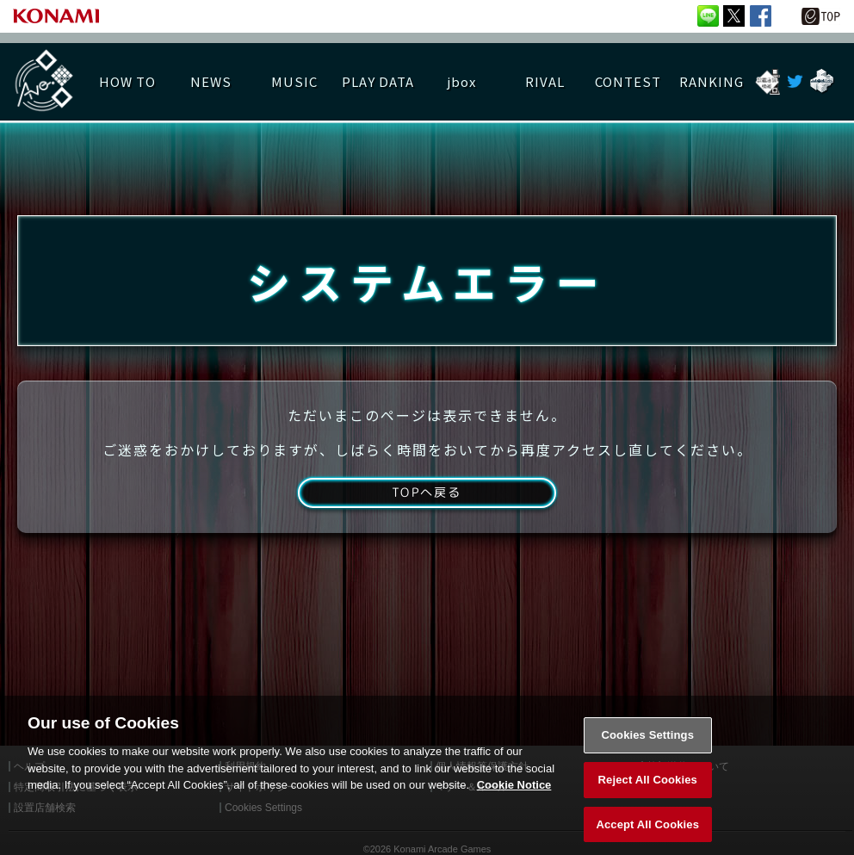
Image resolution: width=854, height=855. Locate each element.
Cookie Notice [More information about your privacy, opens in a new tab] (514, 798)
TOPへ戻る (426, 509)
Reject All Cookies (647, 793)
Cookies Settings (647, 748)
